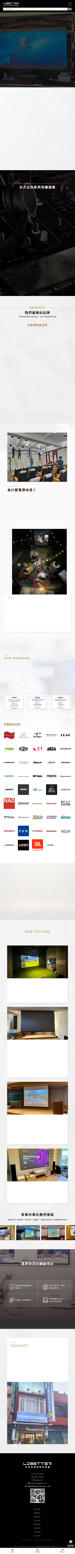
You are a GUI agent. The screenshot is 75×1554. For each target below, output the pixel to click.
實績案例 (37, 1528)
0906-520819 (38, 1477)
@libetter (39, 1480)
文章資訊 (37, 1532)
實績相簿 (37, 1524)
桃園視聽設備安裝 (49, 1540)
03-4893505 (39, 1474)
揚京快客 (23, 1546)
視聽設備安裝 (29, 1540)
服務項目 (37, 1513)
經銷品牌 (37, 1517)
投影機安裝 (24, 1540)
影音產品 (37, 1521)
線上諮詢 (37, 1536)
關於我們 (37, 1509)
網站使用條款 (46, 1546)
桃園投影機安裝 (35, 1540)
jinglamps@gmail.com (39, 1483)
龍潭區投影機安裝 (42, 1540)
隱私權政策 (39, 1546)
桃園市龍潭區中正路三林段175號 (39, 1486)
